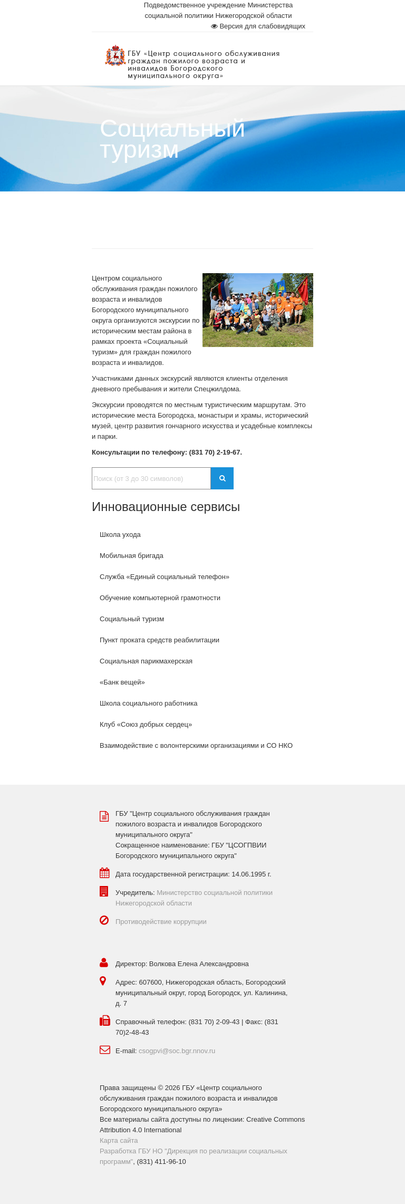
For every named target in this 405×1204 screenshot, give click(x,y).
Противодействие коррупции (161, 922)
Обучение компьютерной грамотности (160, 598)
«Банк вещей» (122, 682)
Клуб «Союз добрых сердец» (146, 724)
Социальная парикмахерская (146, 661)
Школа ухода (120, 534)
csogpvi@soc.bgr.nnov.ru (177, 1051)
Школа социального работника (148, 703)
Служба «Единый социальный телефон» (164, 577)
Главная (113, 212)
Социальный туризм (132, 619)
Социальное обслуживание (188, 212)
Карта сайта (119, 1140)
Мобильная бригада (131, 556)
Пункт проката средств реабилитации (159, 640)
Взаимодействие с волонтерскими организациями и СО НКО (196, 745)
